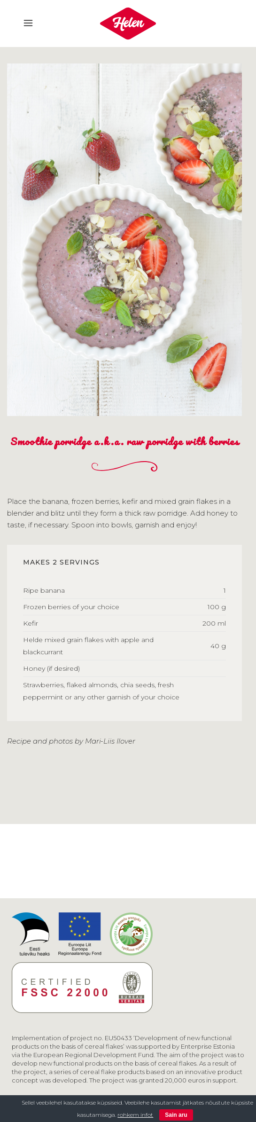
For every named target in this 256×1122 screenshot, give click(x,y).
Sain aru (176, 1115)
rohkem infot (135, 1114)
